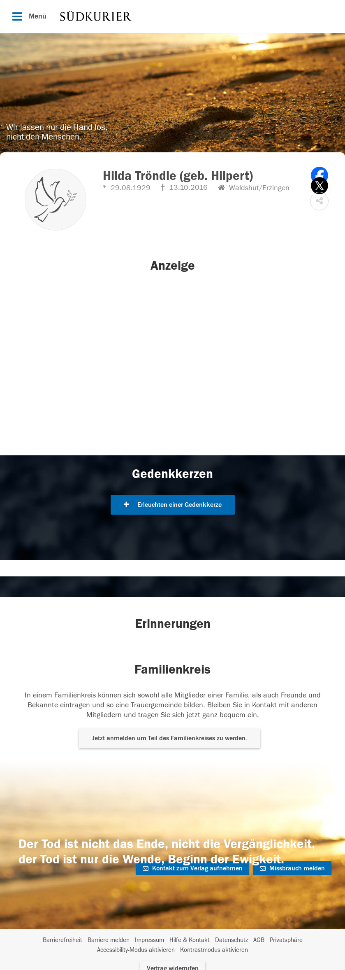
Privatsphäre (286, 940)
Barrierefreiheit (62, 940)
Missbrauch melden (292, 868)
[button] (319, 201)
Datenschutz (231, 940)
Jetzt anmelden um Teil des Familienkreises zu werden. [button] (169, 738)
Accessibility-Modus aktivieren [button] (136, 950)
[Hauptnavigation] (172, 16)
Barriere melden (109, 940)
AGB (258, 940)
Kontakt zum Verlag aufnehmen (193, 868)
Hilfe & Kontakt (189, 940)
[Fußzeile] (172, 945)
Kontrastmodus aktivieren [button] (214, 950)
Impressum (149, 940)
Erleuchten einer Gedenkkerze (173, 504)
